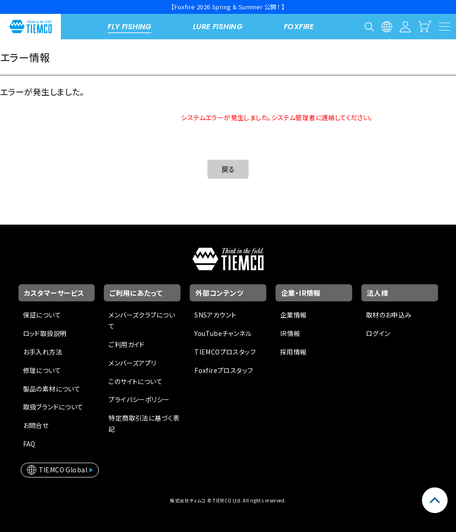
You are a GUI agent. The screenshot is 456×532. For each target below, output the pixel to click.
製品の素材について (52, 388)
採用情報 (293, 351)
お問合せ (36, 425)
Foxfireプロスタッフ (223, 370)
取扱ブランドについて (53, 406)
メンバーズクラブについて (141, 320)
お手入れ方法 (43, 351)
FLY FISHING (129, 26)
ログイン (378, 333)
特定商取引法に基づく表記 (144, 423)
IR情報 (290, 333)
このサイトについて (135, 381)
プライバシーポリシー (138, 399)
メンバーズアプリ (132, 362)
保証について (42, 314)
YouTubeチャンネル (223, 333)
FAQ (29, 443)
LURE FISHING (217, 26)
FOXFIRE (299, 26)
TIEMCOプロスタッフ (225, 351)
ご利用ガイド (126, 344)
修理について (42, 370)
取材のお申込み (389, 314)
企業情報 (293, 314)
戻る (228, 169)
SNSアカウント (215, 314)
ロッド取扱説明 (45, 333)
